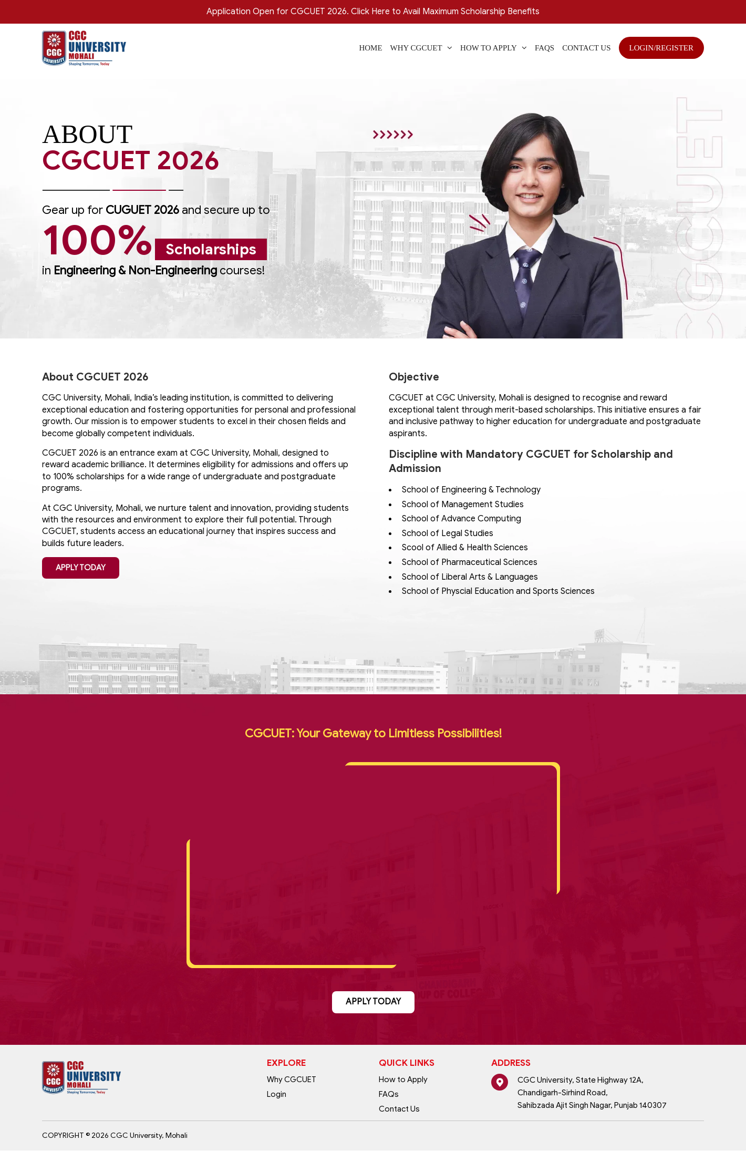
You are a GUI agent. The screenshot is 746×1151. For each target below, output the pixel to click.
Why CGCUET (291, 1080)
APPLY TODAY (81, 567)
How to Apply (493, 48)
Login (276, 1094)
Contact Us (586, 48)
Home (370, 48)
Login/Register (661, 48)
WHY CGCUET (421, 48)
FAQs (544, 48)
